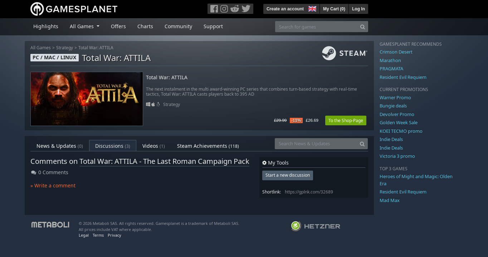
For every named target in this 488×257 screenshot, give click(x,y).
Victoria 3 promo (397, 156)
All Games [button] (82, 26)
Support (213, 26)
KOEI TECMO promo (401, 131)
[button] (311, 7)
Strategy (64, 47)
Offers (118, 26)
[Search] (362, 26)
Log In (358, 8)
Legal (84, 235)
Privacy (114, 235)
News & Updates (59, 145)
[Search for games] (316, 26)
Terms (98, 235)
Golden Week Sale (399, 122)
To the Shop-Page (345, 120)
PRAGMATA (391, 68)
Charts (145, 26)
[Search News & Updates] (316, 143)
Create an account (285, 8)
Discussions (112, 145)
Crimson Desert (396, 52)
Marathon (390, 60)
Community (178, 26)
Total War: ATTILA (95, 47)
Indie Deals (391, 139)
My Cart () (334, 8)
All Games (40, 47)
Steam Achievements (208, 145)
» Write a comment (52, 185)
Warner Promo (395, 97)
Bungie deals (393, 105)
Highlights (45, 26)
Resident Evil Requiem (403, 77)
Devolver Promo (397, 114)
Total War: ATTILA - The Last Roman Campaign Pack (164, 161)
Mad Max (390, 200)
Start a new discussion (287, 175)
